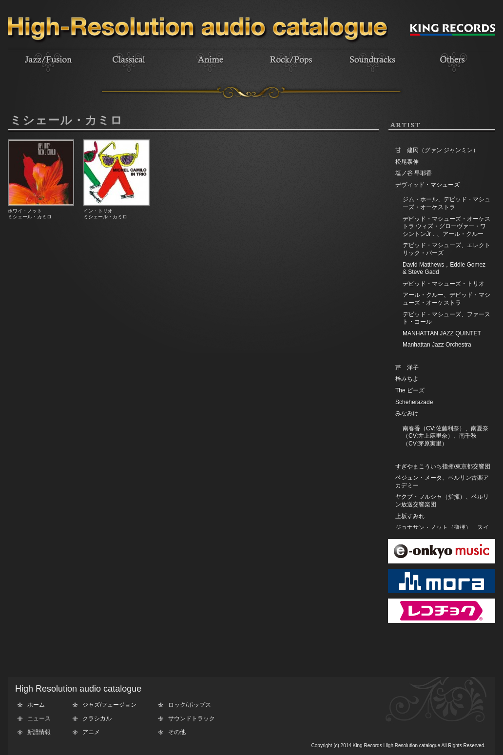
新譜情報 (39, 732)
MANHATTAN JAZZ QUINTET (442, 333)
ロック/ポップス (189, 704)
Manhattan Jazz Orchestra (437, 344)
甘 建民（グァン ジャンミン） (437, 150)
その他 (177, 732)
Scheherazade (414, 402)
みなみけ (407, 413)
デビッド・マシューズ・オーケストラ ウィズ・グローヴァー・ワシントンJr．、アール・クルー (446, 226)
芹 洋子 (407, 367)
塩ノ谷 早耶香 (413, 173)
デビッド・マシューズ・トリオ (443, 283)
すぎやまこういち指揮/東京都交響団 (442, 466)
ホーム (36, 704)
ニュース (39, 718)
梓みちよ (407, 378)
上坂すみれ (410, 516)
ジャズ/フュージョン (109, 704)
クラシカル (97, 718)
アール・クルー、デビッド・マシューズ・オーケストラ (446, 298)
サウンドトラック (191, 718)
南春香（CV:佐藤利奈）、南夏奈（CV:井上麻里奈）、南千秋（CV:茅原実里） (445, 436)
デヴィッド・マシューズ (427, 184)
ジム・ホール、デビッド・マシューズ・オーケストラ (446, 203)
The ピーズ (410, 390)
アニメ (91, 732)
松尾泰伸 (407, 161)
